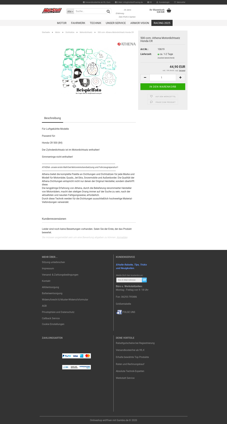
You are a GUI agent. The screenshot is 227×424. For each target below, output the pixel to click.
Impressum (48, 268)
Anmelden (122, 237)
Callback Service (51, 318)
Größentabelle (123, 303)
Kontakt (46, 281)
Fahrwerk (78, 23)
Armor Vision (139, 23)
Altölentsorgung (50, 287)
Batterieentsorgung (52, 293)
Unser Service (116, 23)
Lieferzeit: (146, 54)
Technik (95, 23)
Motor (61, 23)
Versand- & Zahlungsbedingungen (60, 274)
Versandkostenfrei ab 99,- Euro (96, 2)
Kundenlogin (163, 2)
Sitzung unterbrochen (53, 262)
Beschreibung (52, 118)
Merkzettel (179, 2)
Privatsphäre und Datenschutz (58, 312)
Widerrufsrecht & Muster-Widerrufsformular (65, 299)
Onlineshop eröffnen (101, 420)
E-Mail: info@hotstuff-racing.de (129, 2)
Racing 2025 (162, 23)
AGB (44, 305)
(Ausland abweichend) (166, 58)
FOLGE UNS (125, 312)
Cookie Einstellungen (53, 324)
